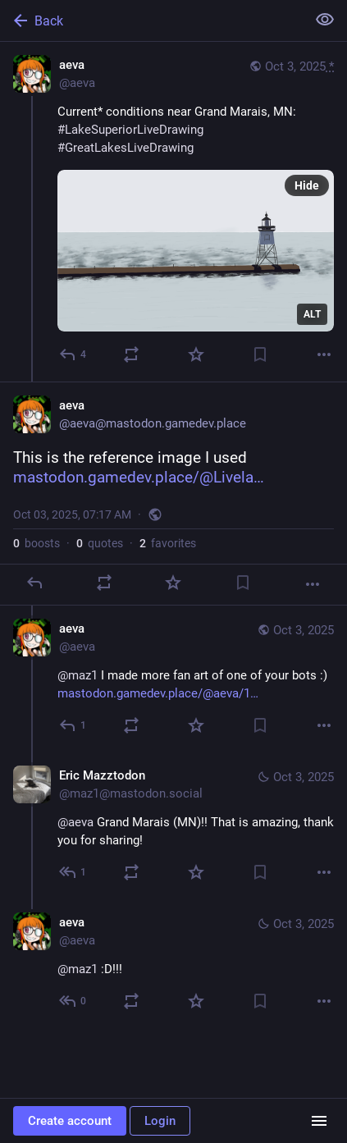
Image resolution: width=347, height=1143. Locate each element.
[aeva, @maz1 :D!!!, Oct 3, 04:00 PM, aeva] (173, 963)
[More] (324, 354)
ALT (312, 314)
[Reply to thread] (73, 725)
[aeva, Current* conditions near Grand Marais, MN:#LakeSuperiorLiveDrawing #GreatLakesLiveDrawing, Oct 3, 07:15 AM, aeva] (173, 212)
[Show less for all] (325, 19)
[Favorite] (196, 354)
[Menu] (319, 1121)
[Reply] (73, 354)
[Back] (151, 20)
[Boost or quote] (131, 354)
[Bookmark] (260, 354)
